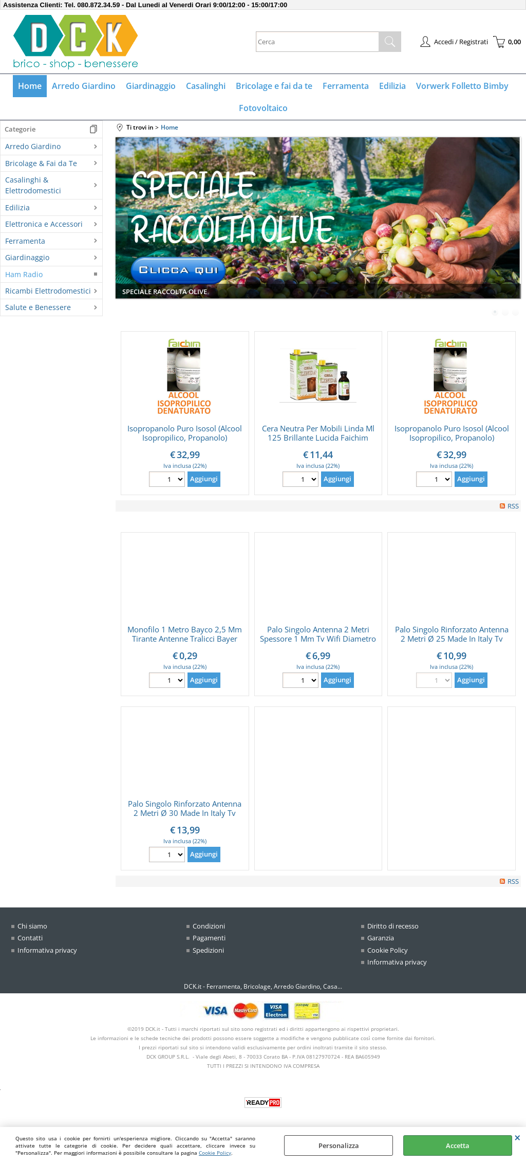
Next (514, 222)
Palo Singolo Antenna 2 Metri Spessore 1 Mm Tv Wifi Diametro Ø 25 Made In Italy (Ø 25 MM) (318, 638)
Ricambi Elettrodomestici (48, 291)
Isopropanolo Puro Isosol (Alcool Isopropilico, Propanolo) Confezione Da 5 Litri (184, 437)
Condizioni (209, 926)
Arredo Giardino (84, 86)
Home (30, 86)
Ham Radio (24, 274)
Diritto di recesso (393, 926)
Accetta (457, 1145)
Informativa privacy (47, 950)
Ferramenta (346, 86)
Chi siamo (32, 926)
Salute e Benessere (38, 307)
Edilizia (392, 86)
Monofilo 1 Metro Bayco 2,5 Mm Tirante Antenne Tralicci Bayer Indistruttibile (184, 638)
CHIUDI (517, 1137)
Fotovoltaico (263, 108)
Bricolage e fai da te (274, 86)
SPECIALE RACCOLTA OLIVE (164, 291)
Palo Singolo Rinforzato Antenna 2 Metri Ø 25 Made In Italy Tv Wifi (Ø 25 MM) (452, 638)
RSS (513, 506)
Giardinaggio (151, 86)
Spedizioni (208, 950)
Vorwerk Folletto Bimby (462, 86)
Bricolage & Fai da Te (41, 163)
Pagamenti (209, 937)
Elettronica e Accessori (44, 224)
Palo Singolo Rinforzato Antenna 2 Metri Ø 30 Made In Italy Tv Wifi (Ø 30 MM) (184, 812)
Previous (122, 222)
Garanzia (380, 937)
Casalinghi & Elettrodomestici (33, 185)
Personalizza (338, 1145)
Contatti (30, 937)
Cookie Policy (215, 1152)
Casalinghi (206, 86)
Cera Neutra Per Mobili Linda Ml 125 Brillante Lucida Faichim (318, 433)
